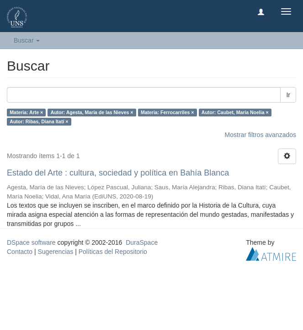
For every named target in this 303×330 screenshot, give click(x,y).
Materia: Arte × (26, 112)
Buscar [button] (27, 40)
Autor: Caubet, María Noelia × (235, 112)
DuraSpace (142, 242)
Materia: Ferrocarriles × (167, 112)
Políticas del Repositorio (113, 251)
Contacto (19, 251)
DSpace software (31, 242)
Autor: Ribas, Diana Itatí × (39, 121)
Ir (288, 95)
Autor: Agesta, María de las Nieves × (92, 112)
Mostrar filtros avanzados (260, 134)
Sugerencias (55, 251)
